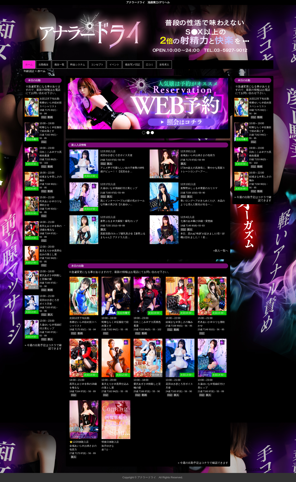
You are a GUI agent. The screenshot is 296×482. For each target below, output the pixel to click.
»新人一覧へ (220, 250)
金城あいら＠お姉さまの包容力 (197, 155)
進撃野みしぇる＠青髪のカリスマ (198, 188)
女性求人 (164, 64)
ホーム (29, 64)
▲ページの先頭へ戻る (258, 469)
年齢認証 (29, 71)
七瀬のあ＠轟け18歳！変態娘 (196, 221)
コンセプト (97, 64)
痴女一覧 (59, 64)
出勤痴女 (44, 64)
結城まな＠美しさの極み (179, 322)
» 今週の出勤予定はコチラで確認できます (203, 462)
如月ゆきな (108, 445)
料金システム (77, 64)
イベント (114, 64)
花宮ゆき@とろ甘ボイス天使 (116, 155)
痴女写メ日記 (132, 64)
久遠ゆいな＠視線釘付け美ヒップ (118, 188)
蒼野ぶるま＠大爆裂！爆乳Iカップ (119, 221)
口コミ (149, 64)
